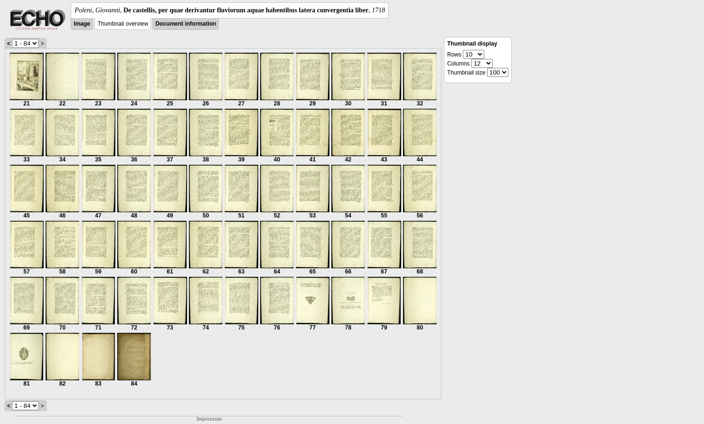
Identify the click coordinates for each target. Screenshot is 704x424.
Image (82, 23)
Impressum (209, 419)
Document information (185, 23)
